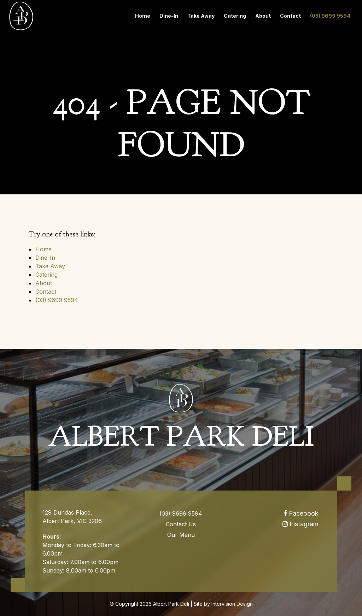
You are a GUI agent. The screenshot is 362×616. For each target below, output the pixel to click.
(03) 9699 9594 (330, 16)
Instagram (300, 524)
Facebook (301, 513)
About (263, 16)
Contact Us (181, 524)
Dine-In (168, 16)
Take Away (201, 16)
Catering (235, 16)
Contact (290, 16)
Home (142, 16)
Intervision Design (232, 604)
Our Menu (181, 534)
